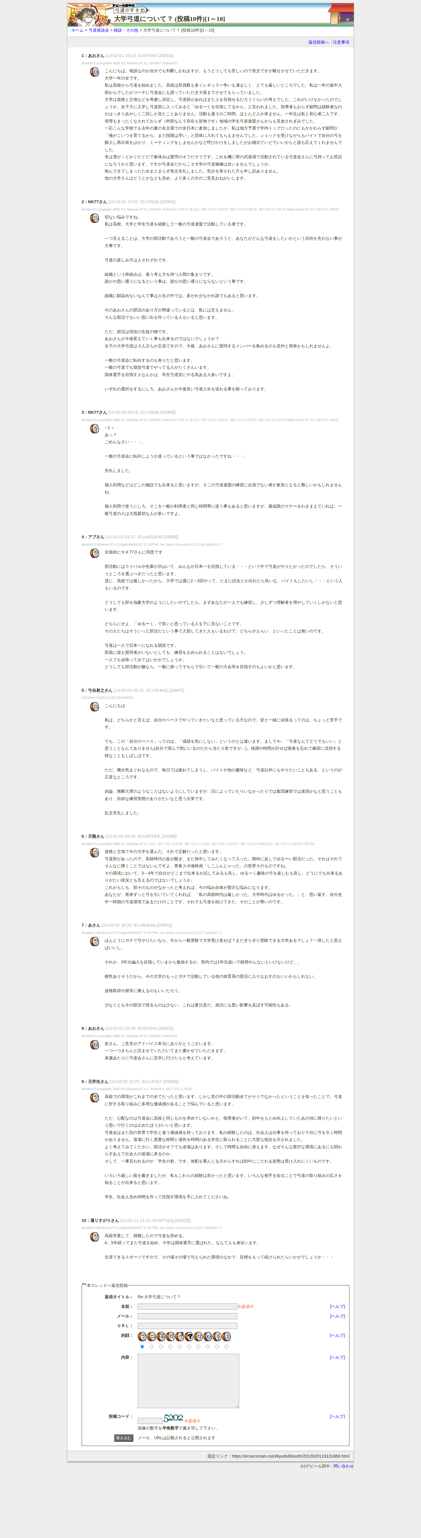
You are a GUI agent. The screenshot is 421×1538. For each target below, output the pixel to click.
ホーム (77, 30)
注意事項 (341, 42)
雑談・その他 (126, 30)
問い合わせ (344, 1476)
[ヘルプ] (337, 1306)
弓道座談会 (99, 30)
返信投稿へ (318, 42)
